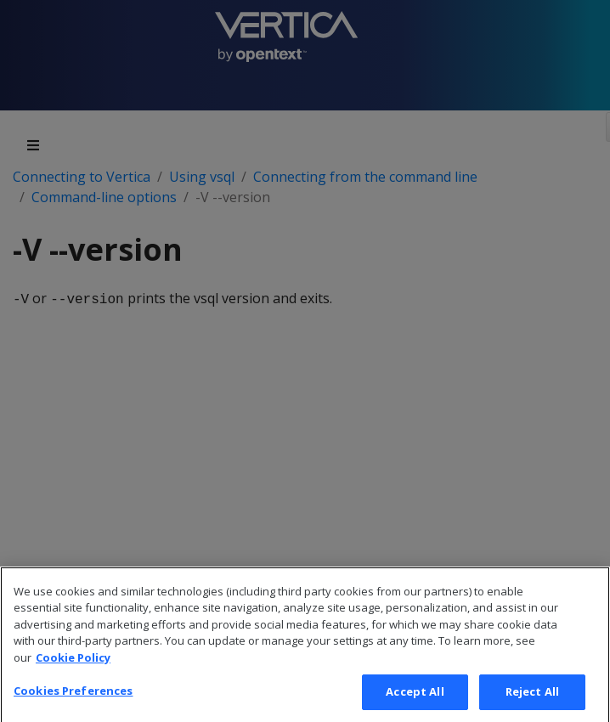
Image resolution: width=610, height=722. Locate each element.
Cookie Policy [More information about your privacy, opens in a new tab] (73, 672)
